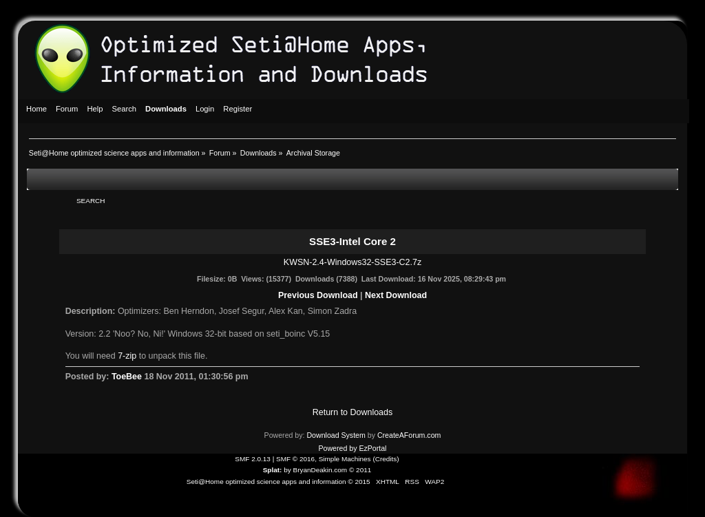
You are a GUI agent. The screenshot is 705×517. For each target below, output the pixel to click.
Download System (335, 435)
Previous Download (318, 295)
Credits (386, 459)
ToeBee (127, 376)
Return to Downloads (352, 412)
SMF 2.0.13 (253, 459)
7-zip (127, 356)
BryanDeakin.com (320, 470)
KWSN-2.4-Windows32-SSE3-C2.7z (352, 262)
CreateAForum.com (409, 435)
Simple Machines (345, 459)
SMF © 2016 (295, 459)
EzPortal (372, 448)
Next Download (396, 295)
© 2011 (360, 470)
